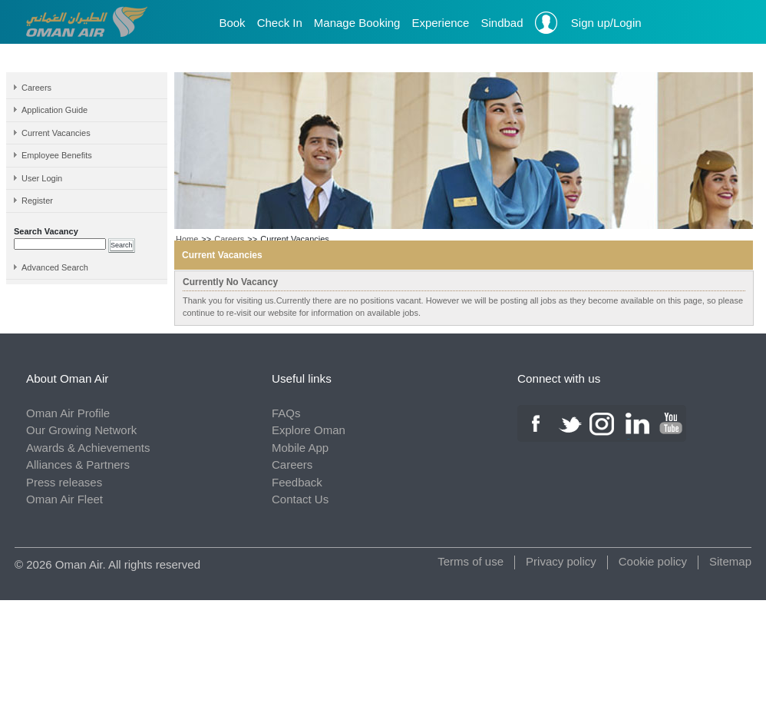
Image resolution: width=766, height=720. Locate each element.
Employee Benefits (56, 155)
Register (37, 200)
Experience (440, 22)
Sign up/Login (588, 23)
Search (122, 245)
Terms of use (470, 561)
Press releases (64, 482)
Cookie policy (653, 561)
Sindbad (501, 22)
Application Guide (54, 109)
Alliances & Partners (78, 464)
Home (187, 239)
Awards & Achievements (88, 447)
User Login (41, 178)
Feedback (297, 482)
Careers (36, 87)
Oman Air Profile (68, 413)
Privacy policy (561, 561)
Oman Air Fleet (64, 499)
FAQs (286, 413)
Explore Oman (308, 429)
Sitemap (730, 561)
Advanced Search (54, 267)
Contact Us (300, 499)
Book (232, 22)
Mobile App (300, 447)
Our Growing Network (81, 429)
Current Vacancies (56, 133)
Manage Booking (357, 22)
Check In (279, 22)
